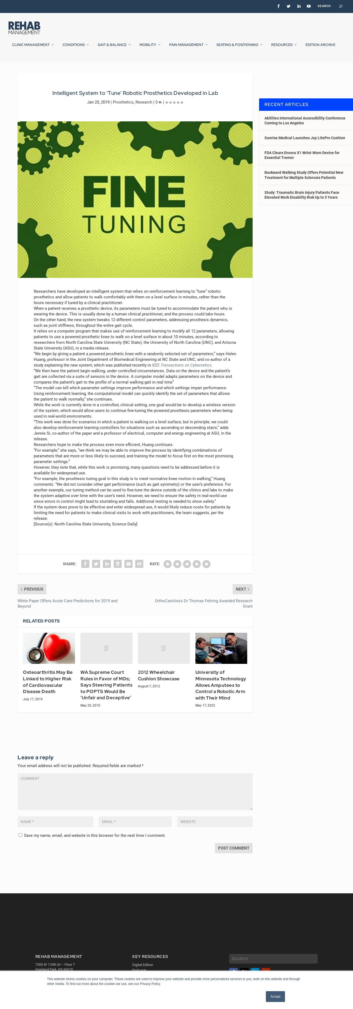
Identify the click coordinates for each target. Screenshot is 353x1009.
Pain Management (186, 48)
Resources (282, 48)
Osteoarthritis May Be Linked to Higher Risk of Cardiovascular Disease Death (48, 695)
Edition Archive (320, 48)
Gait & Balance (112, 48)
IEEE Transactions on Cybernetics (182, 379)
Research (143, 116)
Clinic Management (31, 48)
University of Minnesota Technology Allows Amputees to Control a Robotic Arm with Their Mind (220, 699)
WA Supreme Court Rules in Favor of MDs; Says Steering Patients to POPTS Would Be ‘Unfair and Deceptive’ (106, 699)
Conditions (74, 48)
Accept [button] (275, 996)
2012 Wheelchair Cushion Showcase (159, 689)
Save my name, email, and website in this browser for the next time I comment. (95, 849)
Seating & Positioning (237, 48)
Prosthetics (123, 116)
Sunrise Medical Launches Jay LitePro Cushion (304, 152)
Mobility (148, 48)
